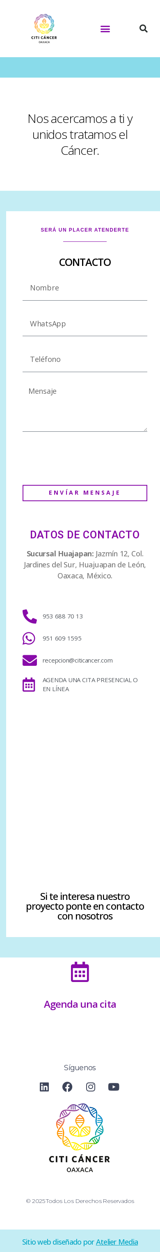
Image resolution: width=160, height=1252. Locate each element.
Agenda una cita (80, 1004)
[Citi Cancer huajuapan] (85, 791)
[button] (105, 28)
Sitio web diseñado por (80, 1242)
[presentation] (85, 458)
